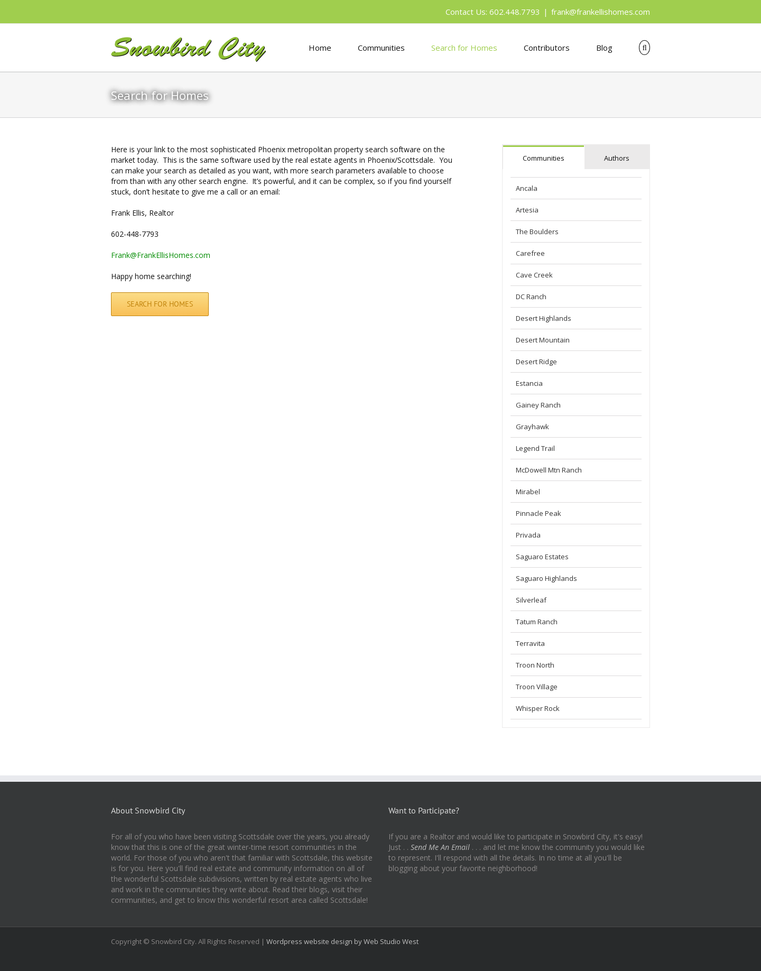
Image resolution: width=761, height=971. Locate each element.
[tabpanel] (576, 448)
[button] (644, 47)
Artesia (527, 210)
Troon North (535, 665)
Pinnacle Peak (538, 513)
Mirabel (528, 491)
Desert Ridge (536, 361)
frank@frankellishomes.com (600, 11)
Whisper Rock (538, 708)
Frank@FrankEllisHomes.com (160, 255)
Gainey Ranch (538, 405)
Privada (528, 535)
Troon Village (537, 686)
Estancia (529, 383)
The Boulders (537, 231)
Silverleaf (531, 600)
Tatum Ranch (537, 621)
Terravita (530, 643)
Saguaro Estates (542, 556)
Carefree (530, 253)
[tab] (543, 157)
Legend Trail (535, 448)
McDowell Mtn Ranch (549, 470)
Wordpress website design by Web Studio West (342, 941)
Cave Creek (534, 275)
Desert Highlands (543, 318)
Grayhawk (532, 426)
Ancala (526, 188)
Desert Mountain (543, 340)
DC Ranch (531, 296)
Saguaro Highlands (546, 578)
